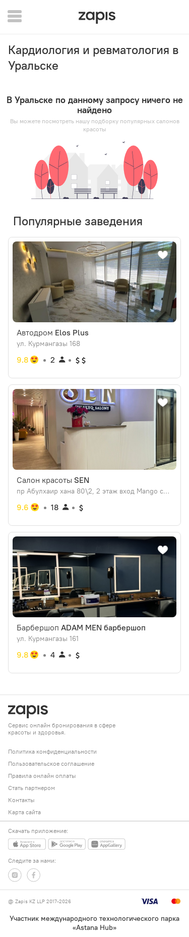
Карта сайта (24, 812)
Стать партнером (31, 788)
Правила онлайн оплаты (42, 775)
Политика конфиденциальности (52, 751)
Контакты (21, 800)
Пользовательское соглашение (51, 763)
